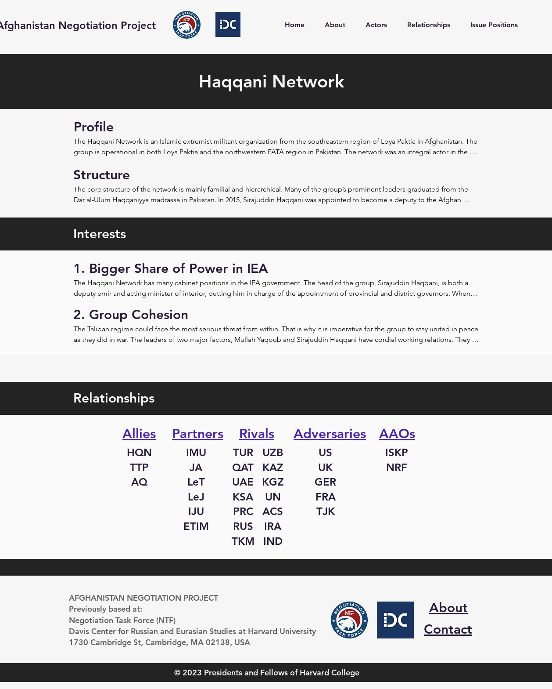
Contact (448, 629)
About (448, 608)
